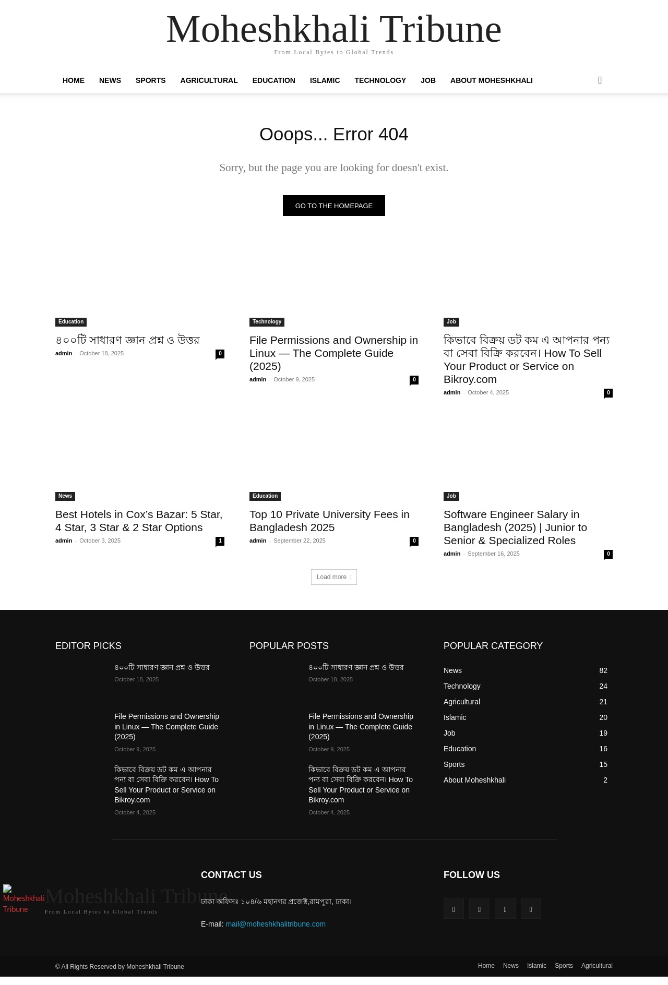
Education (274, 80)
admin (63, 357)
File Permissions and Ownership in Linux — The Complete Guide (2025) (333, 357)
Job (428, 80)
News (110, 80)
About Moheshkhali (491, 80)
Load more (334, 580)
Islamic (325, 80)
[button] (600, 81)
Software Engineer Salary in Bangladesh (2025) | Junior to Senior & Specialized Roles (515, 531)
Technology (381, 80)
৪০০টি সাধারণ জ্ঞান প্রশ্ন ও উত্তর (127, 344)
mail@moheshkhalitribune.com (275, 928)
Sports (151, 80)
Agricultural (209, 80)
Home (74, 80)
